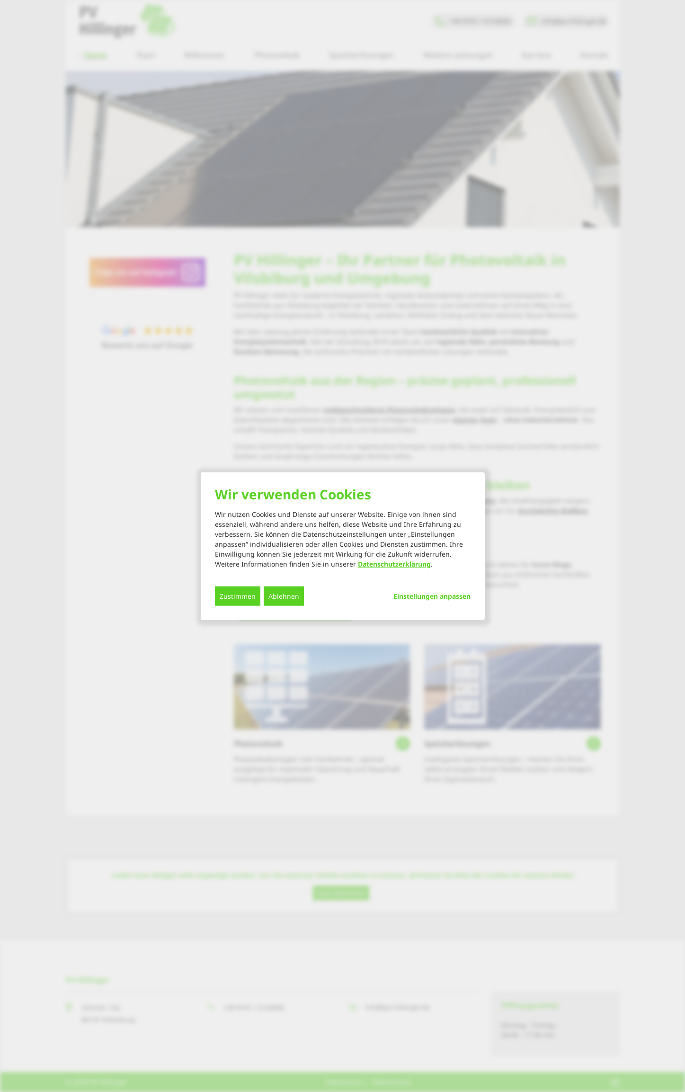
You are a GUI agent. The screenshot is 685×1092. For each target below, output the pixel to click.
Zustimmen (238, 596)
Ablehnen (283, 596)
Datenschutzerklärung (394, 563)
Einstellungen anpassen (432, 596)
